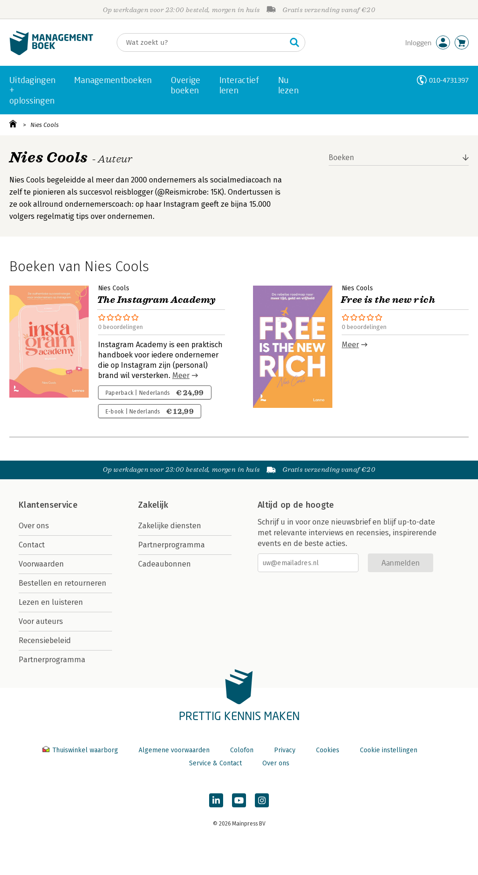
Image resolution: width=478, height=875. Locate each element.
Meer (181, 375)
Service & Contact (215, 763)
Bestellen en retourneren (62, 583)
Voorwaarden (41, 564)
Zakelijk (153, 505)
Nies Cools (44, 124)
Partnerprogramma (52, 659)
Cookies (327, 750)
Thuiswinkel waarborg (81, 750)
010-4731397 (449, 80)
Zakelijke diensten (169, 525)
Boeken (341, 157)
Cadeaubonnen (164, 564)
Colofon (241, 750)
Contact (32, 544)
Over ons (34, 525)
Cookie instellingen (388, 750)
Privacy (284, 750)
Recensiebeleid (45, 640)
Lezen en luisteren (51, 602)
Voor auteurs (41, 621)
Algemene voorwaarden (174, 750)
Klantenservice (48, 505)
